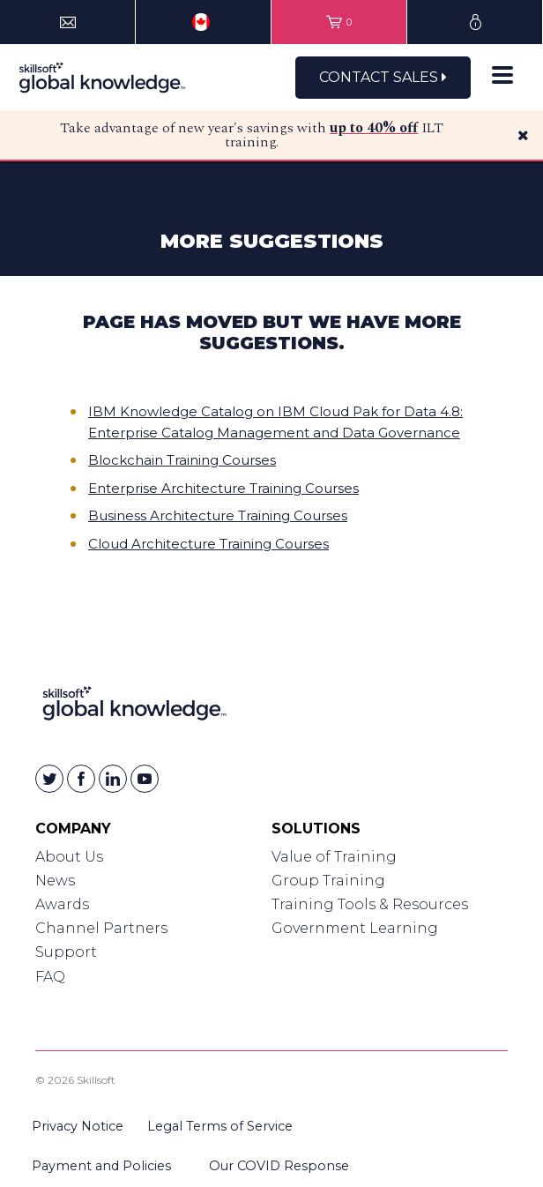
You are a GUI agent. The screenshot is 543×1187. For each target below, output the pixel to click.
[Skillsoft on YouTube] (144, 779)
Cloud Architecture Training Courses (208, 543)
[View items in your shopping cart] (339, 22)
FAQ (50, 976)
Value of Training (334, 856)
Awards (62, 904)
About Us (69, 856)
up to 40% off (374, 127)
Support (66, 952)
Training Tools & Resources (370, 904)
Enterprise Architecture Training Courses (223, 488)
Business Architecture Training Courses (217, 515)
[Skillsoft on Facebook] (81, 779)
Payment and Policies (101, 1166)
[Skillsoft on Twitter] (49, 779)
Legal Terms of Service (220, 1126)
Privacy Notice (77, 1126)
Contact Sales (383, 77)
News (55, 880)
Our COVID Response (279, 1166)
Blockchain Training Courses (182, 460)
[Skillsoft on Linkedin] (113, 779)
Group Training (328, 880)
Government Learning (355, 928)
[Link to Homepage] (134, 707)
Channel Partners (101, 928)
